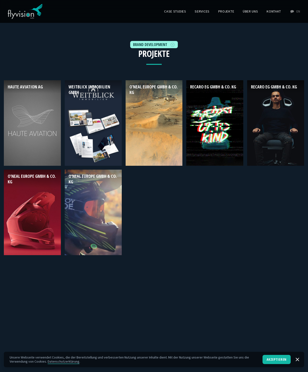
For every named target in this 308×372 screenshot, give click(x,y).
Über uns (250, 11)
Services (202, 11)
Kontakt (274, 11)
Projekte (226, 11)
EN (295, 11)
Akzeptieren (277, 359)
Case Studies (175, 11)
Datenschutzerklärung (63, 361)
